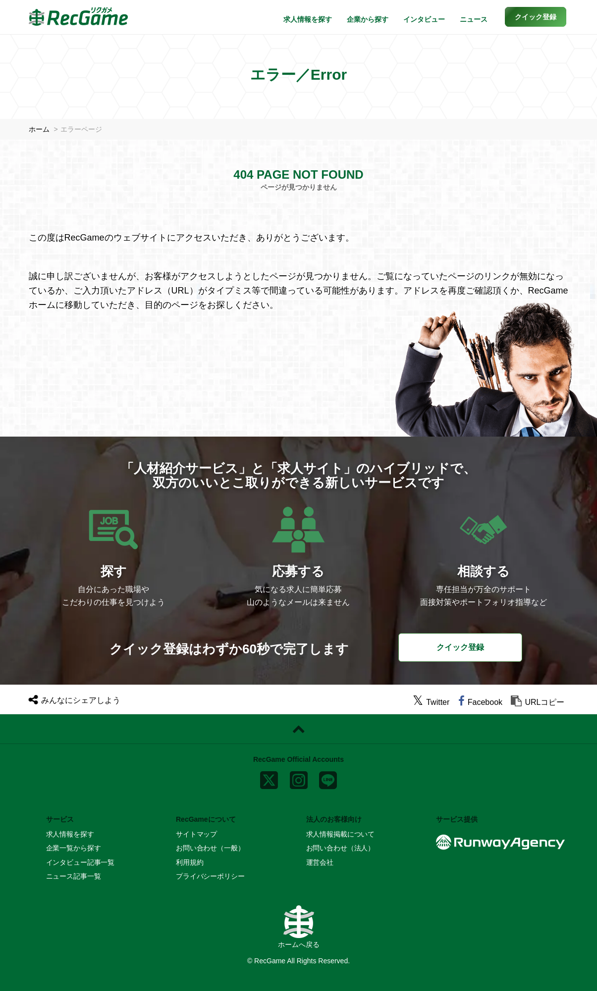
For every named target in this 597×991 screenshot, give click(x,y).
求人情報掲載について (340, 834)
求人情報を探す (307, 19)
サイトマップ (196, 834)
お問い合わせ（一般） (210, 848)
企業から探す (367, 19)
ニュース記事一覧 (73, 876)
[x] (269, 777)
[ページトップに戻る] (298, 729)
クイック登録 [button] (460, 647)
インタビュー (424, 19)
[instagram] (299, 777)
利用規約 (189, 862)
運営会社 (319, 862)
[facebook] (480, 702)
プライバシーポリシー (210, 876)
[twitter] (431, 702)
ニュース (474, 19)
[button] (535, 17)
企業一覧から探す (73, 848)
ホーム (39, 129)
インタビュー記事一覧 (80, 862)
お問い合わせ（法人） (340, 848)
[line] (328, 777)
